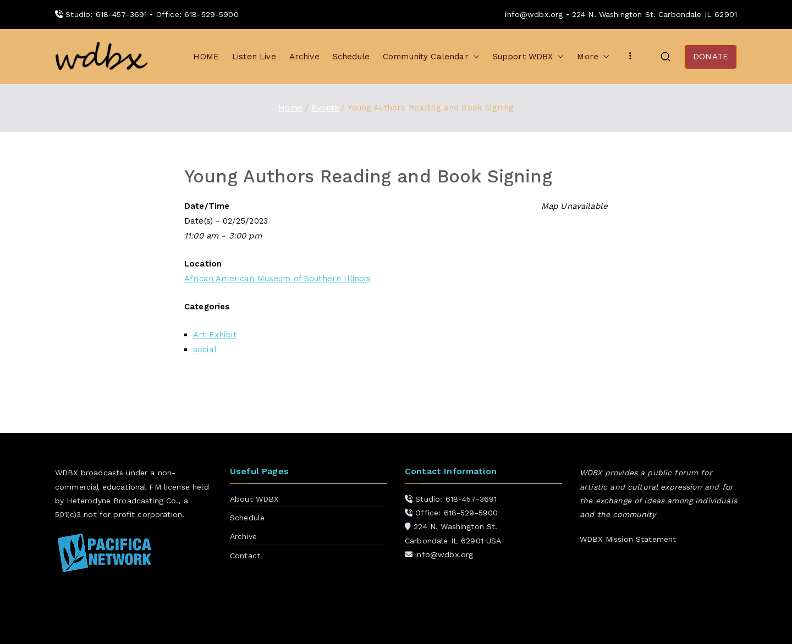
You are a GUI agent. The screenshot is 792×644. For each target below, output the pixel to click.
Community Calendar (431, 56)
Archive (304, 57)
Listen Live (254, 57)
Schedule (351, 57)
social (205, 349)
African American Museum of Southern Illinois (277, 279)
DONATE (710, 57)
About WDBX (254, 499)
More (593, 56)
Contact (245, 555)
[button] (474, 56)
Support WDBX (528, 56)
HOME (206, 57)
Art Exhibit (215, 335)
